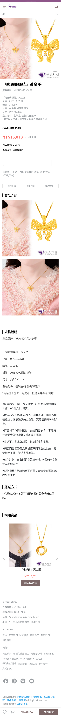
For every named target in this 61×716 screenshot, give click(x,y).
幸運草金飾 (26, 658)
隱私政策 (45, 635)
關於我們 (13, 635)
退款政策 (34, 635)
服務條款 (7, 640)
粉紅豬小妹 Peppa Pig (42, 653)
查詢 (4, 635)
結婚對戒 (22, 663)
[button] (57, 558)
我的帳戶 (23, 635)
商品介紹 (12, 185)
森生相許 (37, 658)
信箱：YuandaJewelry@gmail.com (20, 617)
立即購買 (49, 712)
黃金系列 (7, 653)
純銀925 (32, 663)
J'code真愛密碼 (10, 658)
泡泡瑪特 (43, 663)
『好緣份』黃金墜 (30, 569)
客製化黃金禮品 (21, 653)
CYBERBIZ (21, 703)
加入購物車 (27, 712)
